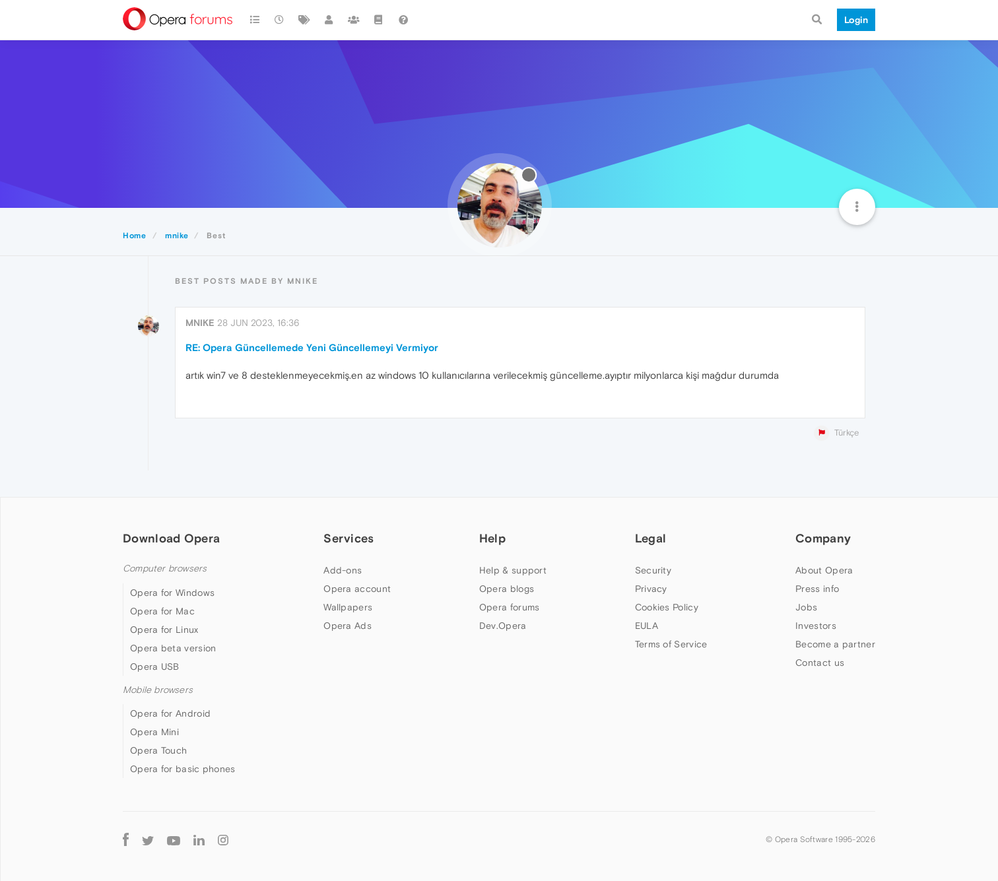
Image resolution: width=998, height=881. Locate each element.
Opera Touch (158, 750)
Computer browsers (165, 568)
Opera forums (509, 607)
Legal (651, 538)
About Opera (824, 570)
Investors (815, 625)
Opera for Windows (172, 592)
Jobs (806, 607)
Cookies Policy (666, 607)
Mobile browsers (158, 690)
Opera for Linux (164, 629)
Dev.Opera (503, 625)
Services (348, 538)
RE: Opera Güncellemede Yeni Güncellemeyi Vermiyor (311, 347)
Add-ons (342, 570)
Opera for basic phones (183, 769)
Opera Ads (347, 625)
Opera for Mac (162, 611)
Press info (817, 588)
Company (823, 538)
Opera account (357, 588)
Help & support (513, 570)
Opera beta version (173, 648)
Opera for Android (170, 713)
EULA (646, 625)
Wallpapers (347, 607)
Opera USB (155, 666)
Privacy (651, 588)
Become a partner (835, 644)
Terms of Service (671, 644)
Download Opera (171, 538)
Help (492, 538)
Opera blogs (506, 588)
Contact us (819, 662)
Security (653, 570)
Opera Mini (154, 732)
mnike (200, 322)
